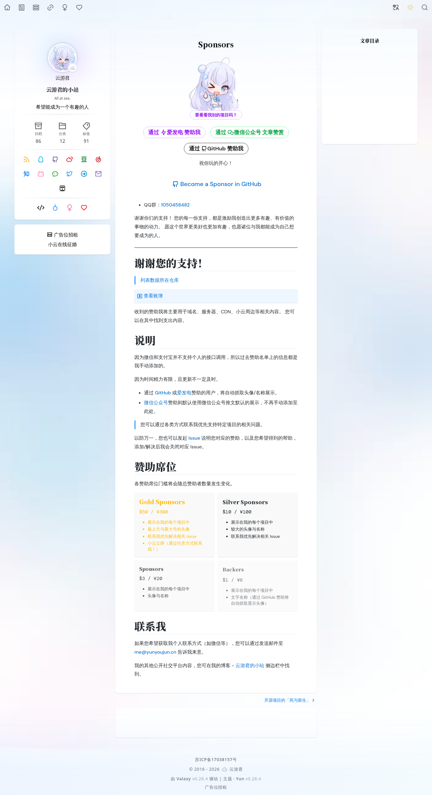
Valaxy (184, 778)
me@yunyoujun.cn (155, 652)
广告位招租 (216, 787)
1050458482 (175, 205)
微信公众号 (156, 402)
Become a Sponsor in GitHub (216, 184)
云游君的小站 (62, 89)
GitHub (163, 393)
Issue (194, 438)
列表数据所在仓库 (159, 280)
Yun (240, 778)
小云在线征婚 (62, 244)
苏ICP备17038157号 (216, 759)
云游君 (62, 77)
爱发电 (184, 393)
